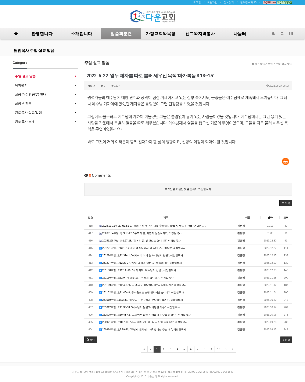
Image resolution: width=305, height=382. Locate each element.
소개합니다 (81, 33)
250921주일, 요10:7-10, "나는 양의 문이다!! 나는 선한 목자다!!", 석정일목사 (143, 322)
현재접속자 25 (248, 2)
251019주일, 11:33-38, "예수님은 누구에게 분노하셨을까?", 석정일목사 (141, 299)
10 (218, 349)
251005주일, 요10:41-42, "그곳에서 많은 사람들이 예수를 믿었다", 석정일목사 (145, 314)
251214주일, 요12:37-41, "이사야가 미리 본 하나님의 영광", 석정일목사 (141, 255)
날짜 (270, 217)
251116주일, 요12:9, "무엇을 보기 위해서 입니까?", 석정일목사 (136, 277)
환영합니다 (42, 33)
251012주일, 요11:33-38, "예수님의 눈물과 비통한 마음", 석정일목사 (139, 307)
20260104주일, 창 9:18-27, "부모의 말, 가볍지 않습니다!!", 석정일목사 (140, 233)
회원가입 (212, 2)
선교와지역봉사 (200, 33)
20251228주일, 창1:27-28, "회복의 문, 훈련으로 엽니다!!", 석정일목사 (140, 240)
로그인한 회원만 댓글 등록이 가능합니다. (188, 189)
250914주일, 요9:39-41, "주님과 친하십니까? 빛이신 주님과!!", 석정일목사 (142, 329)
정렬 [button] (286, 339)
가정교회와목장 (160, 33)
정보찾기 (229, 2)
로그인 (197, 2)
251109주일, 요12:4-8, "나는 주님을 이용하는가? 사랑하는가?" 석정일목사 (143, 285)
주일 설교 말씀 (25, 76)
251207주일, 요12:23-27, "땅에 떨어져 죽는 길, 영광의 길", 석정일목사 (140, 262)
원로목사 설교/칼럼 (28, 112)
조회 (285, 217)
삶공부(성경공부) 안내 (30, 94)
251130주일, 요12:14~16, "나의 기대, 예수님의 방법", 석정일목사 (137, 270)
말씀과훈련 (121, 33)
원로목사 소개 (25, 121)
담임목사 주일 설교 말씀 (34, 50)
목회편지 (21, 85)
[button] (285, 203)
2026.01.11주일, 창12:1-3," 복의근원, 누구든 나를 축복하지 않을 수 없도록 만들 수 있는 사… (153, 225)
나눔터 (239, 33)
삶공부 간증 (23, 103)
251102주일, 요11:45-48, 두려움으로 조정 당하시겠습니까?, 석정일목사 (141, 292)
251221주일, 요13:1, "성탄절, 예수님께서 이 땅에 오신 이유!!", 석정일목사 (142, 248)
